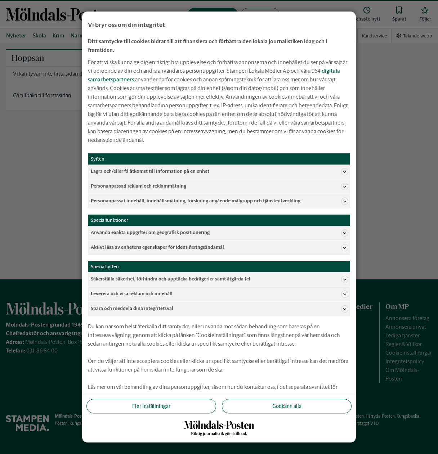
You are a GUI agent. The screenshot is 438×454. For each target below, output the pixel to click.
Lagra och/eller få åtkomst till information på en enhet (219, 171)
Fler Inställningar (151, 406)
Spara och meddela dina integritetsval (219, 309)
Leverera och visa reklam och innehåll (219, 294)
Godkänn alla (286, 406)
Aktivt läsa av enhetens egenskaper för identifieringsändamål (219, 247)
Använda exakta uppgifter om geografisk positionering (219, 233)
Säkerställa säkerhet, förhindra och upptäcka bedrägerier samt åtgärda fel (219, 279)
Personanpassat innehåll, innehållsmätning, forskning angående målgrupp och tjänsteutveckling (219, 201)
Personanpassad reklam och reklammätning (219, 186)
